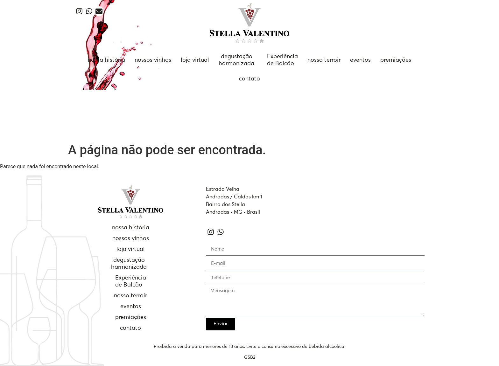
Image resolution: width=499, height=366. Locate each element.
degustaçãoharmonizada (236, 60)
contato (249, 79)
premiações (395, 60)
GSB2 (249, 357)
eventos (360, 60)
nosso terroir (324, 60)
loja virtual (195, 60)
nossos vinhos (153, 60)
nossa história (106, 60)
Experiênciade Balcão (282, 60)
